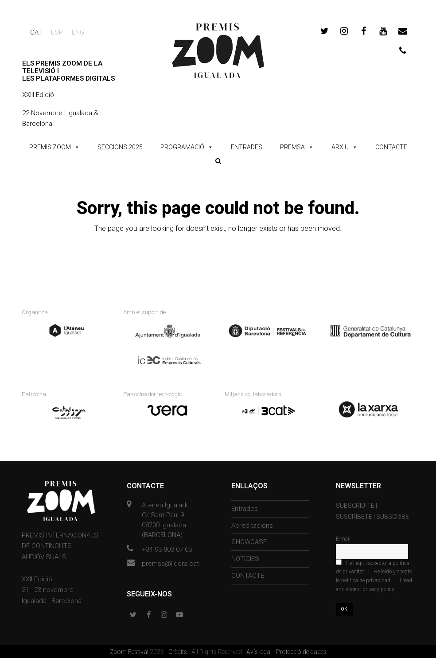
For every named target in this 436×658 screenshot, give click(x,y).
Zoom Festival (130, 650)
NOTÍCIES (245, 558)
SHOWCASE (249, 541)
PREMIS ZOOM (50, 147)
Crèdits (178, 650)
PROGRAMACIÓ (182, 147)
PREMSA (292, 147)
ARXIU (340, 147)
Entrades (244, 507)
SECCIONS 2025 (120, 147)
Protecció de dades (301, 650)
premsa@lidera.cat (170, 563)
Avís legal (259, 650)
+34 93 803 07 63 (167, 548)
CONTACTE (391, 147)
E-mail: (344, 538)
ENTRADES (246, 147)
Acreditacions (252, 524)
